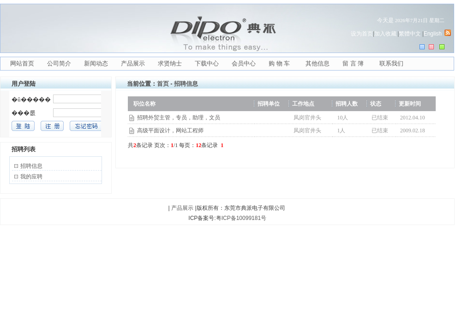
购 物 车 (279, 63)
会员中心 (244, 63)
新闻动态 (96, 63)
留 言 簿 (353, 63)
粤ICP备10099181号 (241, 218)
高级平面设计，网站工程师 (170, 130)
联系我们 (391, 63)
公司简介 (59, 63)
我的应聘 (31, 176)
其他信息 (318, 63)
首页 (163, 83)
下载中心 (207, 63)
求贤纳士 (170, 63)
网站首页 (22, 63)
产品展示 (133, 63)
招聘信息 (31, 166)
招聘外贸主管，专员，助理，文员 (178, 117)
